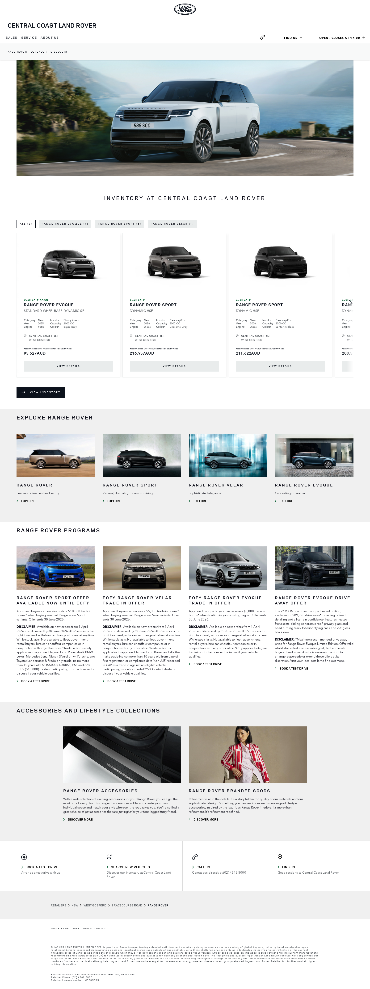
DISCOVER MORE (80, 819)
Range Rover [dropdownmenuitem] (16, 51)
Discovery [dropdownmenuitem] (58, 51)
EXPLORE (28, 501)
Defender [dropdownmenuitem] (39, 51)
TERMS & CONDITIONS (65, 928)
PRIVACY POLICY (94, 928)
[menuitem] (11, 37)
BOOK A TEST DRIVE (35, 681)
